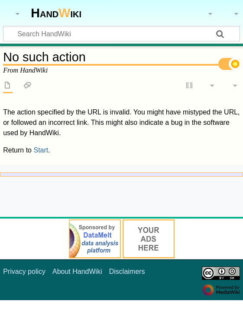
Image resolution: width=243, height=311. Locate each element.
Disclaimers (127, 271)
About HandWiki (77, 271)
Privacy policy (24, 271)
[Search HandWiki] (121, 33)
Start (40, 150)
